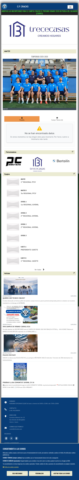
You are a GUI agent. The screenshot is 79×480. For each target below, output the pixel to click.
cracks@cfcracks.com (15, 429)
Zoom (5, 111)
